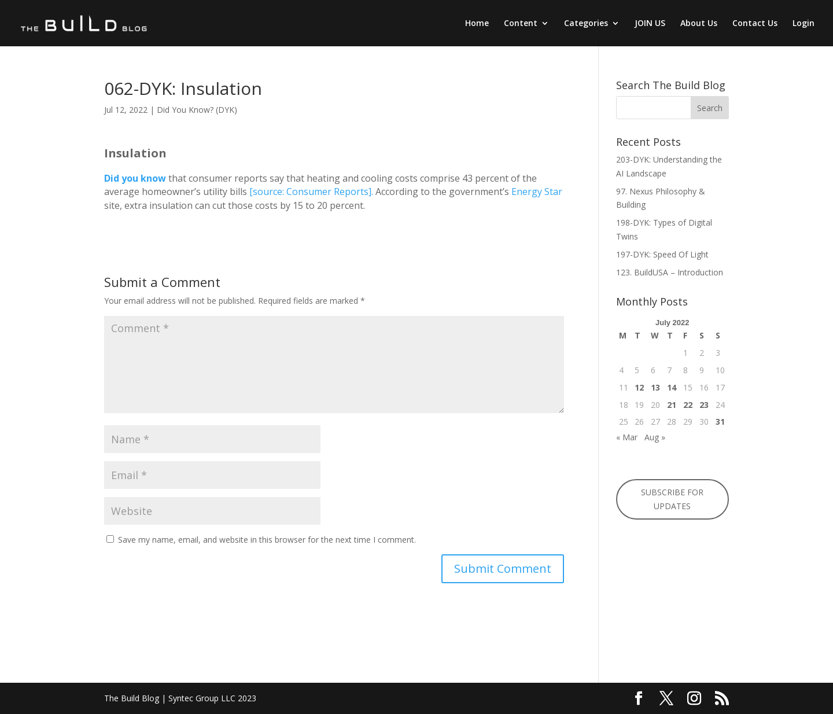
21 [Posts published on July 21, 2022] (671, 404)
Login (803, 23)
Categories (586, 23)
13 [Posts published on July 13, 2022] (655, 387)
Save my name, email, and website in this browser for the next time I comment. (267, 539)
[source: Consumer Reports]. (311, 191)
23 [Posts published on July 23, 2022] (704, 404)
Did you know (135, 178)
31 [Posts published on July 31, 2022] (720, 421)
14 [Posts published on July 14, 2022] (671, 387)
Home (477, 23)
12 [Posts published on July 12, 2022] (639, 387)
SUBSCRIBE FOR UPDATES (672, 499)
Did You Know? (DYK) (197, 109)
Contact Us (754, 23)
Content (520, 23)
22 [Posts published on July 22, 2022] (687, 404)
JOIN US (650, 23)
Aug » (654, 437)
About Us (698, 23)
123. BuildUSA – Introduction (669, 272)
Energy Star (536, 191)
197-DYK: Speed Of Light (662, 254)
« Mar (626, 437)
